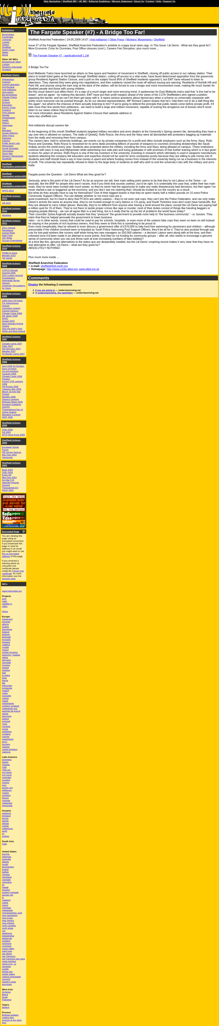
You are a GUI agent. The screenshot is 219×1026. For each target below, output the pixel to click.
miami (5, 905)
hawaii (5, 887)
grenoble (6, 662)
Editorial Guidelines (99, 1)
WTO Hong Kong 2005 (13, 434)
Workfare (6, 215)
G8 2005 (6, 432)
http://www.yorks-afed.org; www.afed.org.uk (73, 269)
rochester (7, 946)
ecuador (6, 780)
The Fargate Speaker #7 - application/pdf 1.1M (61, 55)
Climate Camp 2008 (12, 313)
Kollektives (8, 30)
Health (5, 120)
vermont (6, 979)
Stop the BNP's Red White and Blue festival (13, 330)
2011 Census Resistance (9, 229)
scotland (6, 734)
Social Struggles (10, 148)
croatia (5, 647)
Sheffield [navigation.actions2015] (15, 175)
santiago (6, 795)
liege (4, 678)
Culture (5, 100)
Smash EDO (8, 321)
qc (3, 833)
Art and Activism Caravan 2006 (10, 372)
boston (5, 869)
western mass (9, 982)
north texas (7, 928)
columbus (7, 882)
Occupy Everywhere (12, 240)
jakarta (5, 823)
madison (6, 900)
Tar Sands (7, 258)
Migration (6, 130)
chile (4, 767)
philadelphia (8, 936)
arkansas (6, 856)
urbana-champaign (11, 976)
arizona (6, 854)
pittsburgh (7, 938)
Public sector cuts (11, 143)
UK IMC (83, 1)
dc (3, 884)
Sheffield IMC (70, 1)
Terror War (7, 153)
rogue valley (8, 948)
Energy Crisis (9, 107)
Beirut (5, 994)
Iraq (4, 128)
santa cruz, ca (9, 964)
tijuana (5, 798)
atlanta (5, 862)
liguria (5, 680)
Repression (7, 146)
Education (7, 105)
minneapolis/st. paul (12, 913)
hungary (6, 665)
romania (6, 726)
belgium (6, 634)
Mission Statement (122, 1)
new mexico (8, 920)
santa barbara (9, 961)
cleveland (7, 877)
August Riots (8, 233)
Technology (7, 151)
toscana (6, 744)
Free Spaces (8, 112)
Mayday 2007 (9, 351)
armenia (6, 621)
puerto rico (7, 787)
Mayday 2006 (9, 397)
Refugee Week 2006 (12, 402)
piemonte (6, 716)
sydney (5, 836)
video (4, 606)
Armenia (6, 992)
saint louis (7, 951)
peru (4, 785)
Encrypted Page (10, 531)
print (4, 598)
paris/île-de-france (11, 711)
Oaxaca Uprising (10, 399)
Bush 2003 (7, 470)
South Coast (8, 50)
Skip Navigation (52, 1)
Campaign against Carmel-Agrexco (11, 309)
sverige (5, 736)
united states (8, 974)
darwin (5, 821)
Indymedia (7, 125)
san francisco (9, 956)
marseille (6, 695)
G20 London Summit (12, 275)
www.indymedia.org (12, 591)
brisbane (6, 816)
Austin (5, 864)
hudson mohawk (10, 892)
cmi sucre (7, 775)
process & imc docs (12, 1020)
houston (6, 890)
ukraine (6, 747)
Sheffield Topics (10, 75)
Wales (5, 52)
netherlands (8, 703)
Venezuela (7, 457)
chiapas (6, 764)
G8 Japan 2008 (10, 316)
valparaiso (7, 803)
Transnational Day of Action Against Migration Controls (12, 412)
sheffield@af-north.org (54, 266)
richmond (6, 943)
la (3, 897)
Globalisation (8, 117)
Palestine (6, 138)
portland (6, 941)
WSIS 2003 (7, 490)
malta (5, 693)
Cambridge (7, 37)
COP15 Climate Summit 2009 (10, 271)
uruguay (6, 800)
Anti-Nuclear (8, 87)
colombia (6, 777)
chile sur (6, 770)
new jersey (7, 918)
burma (5, 818)
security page (9, 578)
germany (6, 660)
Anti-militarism (98, 39)
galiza (5, 657)
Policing (6, 140)
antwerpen (7, 619)
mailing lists (8, 1017)
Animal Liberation (11, 84)
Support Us (169, 1)
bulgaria (6, 642)
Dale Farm (7, 235)
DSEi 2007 (7, 346)
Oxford (5, 44)
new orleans (8, 923)
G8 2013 (6, 203)
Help (158, 1)
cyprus (5, 650)
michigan (6, 907)
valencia (6, 752)
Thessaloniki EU (10, 487)
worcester (7, 984)
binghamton (8, 867)
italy (4, 673)
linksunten (7, 685)
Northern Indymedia (12, 67)
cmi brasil (7, 772)
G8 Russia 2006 (10, 386)
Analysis (6, 82)
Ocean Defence (10, 133)
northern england (10, 706)
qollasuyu (7, 790)
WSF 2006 (7, 417)
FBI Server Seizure (11, 452)
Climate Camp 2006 (12, 376)
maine (5, 902)
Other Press (117, 39)
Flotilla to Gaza (9, 253)
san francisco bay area (13, 959)
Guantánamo (8, 278)
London (6, 42)
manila (5, 826)
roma (4, 724)
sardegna (7, 731)
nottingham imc (9, 708)
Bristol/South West (11, 62)
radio (4, 601)
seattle (5, 969)
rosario (5, 793)
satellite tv (7, 604)
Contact (150, 1)
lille (3, 683)
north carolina (9, 925)
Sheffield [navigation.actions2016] (15, 165)
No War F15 (8, 480)
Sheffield (159, 39)
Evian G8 (6, 475)
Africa (5, 611)
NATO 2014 (8, 190)
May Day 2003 (9, 477)
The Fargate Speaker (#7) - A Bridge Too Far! (87, 32)
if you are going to (45, 290)
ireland (5, 667)
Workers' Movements (139, 39)
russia (5, 729)
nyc (4, 930)
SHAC (5, 318)
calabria (6, 644)
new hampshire (9, 915)
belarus (6, 632)
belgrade (6, 637)
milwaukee (7, 910)
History (5, 123)
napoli (5, 701)
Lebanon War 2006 (11, 389)
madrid (5, 690)
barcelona (7, 629)
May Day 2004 (9, 455)
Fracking (6, 110)
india (4, 844)
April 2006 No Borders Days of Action (13, 367)
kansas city (7, 895)
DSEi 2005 (7, 429)
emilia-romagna (10, 652)
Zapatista (6, 158)
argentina (7, 759)
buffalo (5, 872)
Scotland (6, 69)
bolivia (5, 762)
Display (33, 284)
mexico (5, 782)
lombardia (7, 688)
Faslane (6, 379)
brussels (6, 639)
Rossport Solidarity (11, 404)
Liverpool (6, 39)
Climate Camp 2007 (12, 343)
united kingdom (9, 749)
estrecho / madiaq (11, 655)
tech (4, 1022)
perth (4, 831)
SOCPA (6, 407)
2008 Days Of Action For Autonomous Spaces (12, 303)
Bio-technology (9, 94)
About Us (139, 1)
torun (4, 741)
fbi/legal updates (10, 1015)
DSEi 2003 (7, 472)
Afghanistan (8, 79)
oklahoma (7, 933)
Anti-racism (7, 92)
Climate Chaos (9, 97)
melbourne (7, 828)
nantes (5, 698)
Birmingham (8, 34)
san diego (7, 953)
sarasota (6, 966)
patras (5, 713)
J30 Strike (7, 238)
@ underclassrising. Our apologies (54, 292)
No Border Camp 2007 (13, 354)
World (5, 55)
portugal (6, 721)
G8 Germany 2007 (11, 349)
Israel (5, 997)
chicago (6, 874)
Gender (6, 115)
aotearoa (6, 813)
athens (5, 624)
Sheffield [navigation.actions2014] (15, 184)
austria (5, 627)
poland (5, 718)
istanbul (6, 670)
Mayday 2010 (9, 255)
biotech (5, 1007)
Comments (38, 278)
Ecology (6, 102)
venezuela (7, 805)
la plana (6, 675)
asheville (6, 859)
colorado (6, 879)
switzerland (7, 739)
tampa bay (7, 971)
